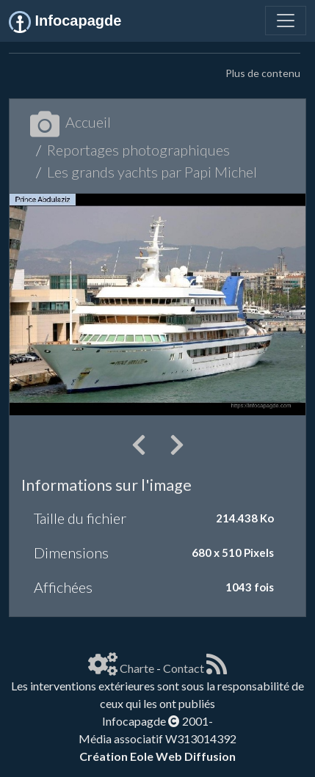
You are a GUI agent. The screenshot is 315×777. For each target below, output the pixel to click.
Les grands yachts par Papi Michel (152, 171)
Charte (137, 668)
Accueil (70, 122)
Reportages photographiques (138, 149)
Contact (183, 668)
